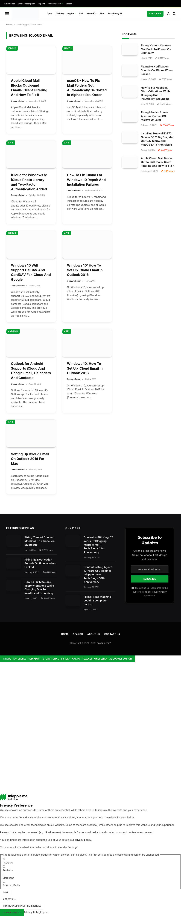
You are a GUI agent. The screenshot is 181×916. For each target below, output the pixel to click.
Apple (70, 13)
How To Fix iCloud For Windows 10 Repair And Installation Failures (86, 179)
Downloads (9, 3)
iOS (81, 13)
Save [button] (5, 892)
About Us (93, 634)
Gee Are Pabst (18, 101)
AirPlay (60, 13)
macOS (68, 48)
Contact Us (112, 634)
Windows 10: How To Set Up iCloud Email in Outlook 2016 (85, 270)
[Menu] (7, 14)
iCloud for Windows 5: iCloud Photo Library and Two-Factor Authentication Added (29, 182)
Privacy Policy (54, 3)
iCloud (12, 48)
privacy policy (83, 839)
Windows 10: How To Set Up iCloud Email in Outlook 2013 (85, 368)
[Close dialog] (67, 658)
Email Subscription (26, 3)
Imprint (41, 3)
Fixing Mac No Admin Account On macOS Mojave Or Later (154, 116)
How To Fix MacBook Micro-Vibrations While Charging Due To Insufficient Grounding (155, 93)
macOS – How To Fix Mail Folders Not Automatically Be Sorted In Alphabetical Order (87, 88)
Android (13, 331)
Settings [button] (72, 847)
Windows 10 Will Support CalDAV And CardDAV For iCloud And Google (31, 272)
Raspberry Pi (115, 13)
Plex (102, 13)
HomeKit (91, 13)
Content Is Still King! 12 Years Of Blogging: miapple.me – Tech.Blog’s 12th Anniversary (98, 545)
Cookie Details (12, 912)
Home (64, 634)
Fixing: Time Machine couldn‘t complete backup (97, 600)
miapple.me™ (104, 642)
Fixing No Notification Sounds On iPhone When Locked (157, 70)
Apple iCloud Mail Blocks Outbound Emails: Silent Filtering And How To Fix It (29, 88)
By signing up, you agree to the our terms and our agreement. (150, 592)
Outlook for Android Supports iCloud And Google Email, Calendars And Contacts (31, 371)
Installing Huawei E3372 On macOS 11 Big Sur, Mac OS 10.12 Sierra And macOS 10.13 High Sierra (157, 139)
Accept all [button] (9, 899)
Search (69, 3)
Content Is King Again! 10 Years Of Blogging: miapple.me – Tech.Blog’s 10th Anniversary (98, 574)
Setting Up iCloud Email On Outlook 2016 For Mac (30, 459)
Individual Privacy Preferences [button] (22, 905)
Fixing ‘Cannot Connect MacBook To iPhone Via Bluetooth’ (156, 49)
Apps (49, 13)
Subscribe (155, 13)
